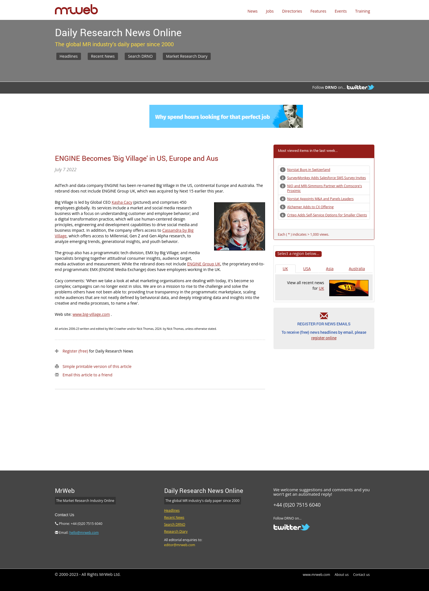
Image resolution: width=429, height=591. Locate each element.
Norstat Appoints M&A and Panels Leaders (320, 198)
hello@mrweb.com (84, 532)
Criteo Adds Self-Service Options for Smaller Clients (327, 215)
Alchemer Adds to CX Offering (310, 207)
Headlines (69, 56)
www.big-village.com (91, 314)
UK (285, 268)
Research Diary (176, 531)
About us (342, 574)
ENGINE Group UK (203, 263)
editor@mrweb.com (179, 545)
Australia (357, 268)
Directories (292, 11)
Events (341, 11)
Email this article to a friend (87, 374)
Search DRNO (140, 56)
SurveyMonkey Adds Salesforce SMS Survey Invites (326, 177)
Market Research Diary (187, 56)
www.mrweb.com (316, 574)
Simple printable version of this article (96, 366)
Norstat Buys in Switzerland (308, 169)
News (252, 11)
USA (307, 268)
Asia (329, 268)
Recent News (103, 56)
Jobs (269, 11)
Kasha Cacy (122, 202)
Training (362, 11)
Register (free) (75, 351)
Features (318, 11)
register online (324, 337)
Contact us (361, 574)
